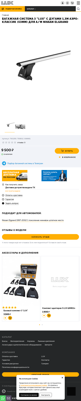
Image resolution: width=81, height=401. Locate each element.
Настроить (45, 395)
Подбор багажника (14, 9)
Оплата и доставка (13, 195)
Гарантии (6, 360)
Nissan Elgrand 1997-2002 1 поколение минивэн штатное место (33, 220)
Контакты (45, 360)
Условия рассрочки (10, 363)
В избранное (67, 157)
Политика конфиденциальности (15, 367)
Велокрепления (17, 341)
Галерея (44, 363)
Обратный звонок (40, 374)
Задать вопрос (12, 203)
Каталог (31, 9)
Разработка (11, 391)
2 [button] (42, 324)
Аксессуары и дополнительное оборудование (22, 344)
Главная (5, 15)
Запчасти (48, 344)
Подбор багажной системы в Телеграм (25, 163)
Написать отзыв (40, 237)
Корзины (31, 341)
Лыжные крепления (46, 341)
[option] (40, 72)
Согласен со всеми (29, 395)
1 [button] (39, 324)
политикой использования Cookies (33, 385)
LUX (43, 356)
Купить (67, 150)
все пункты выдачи (12, 191)
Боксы (4, 341)
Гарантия (9, 199)
